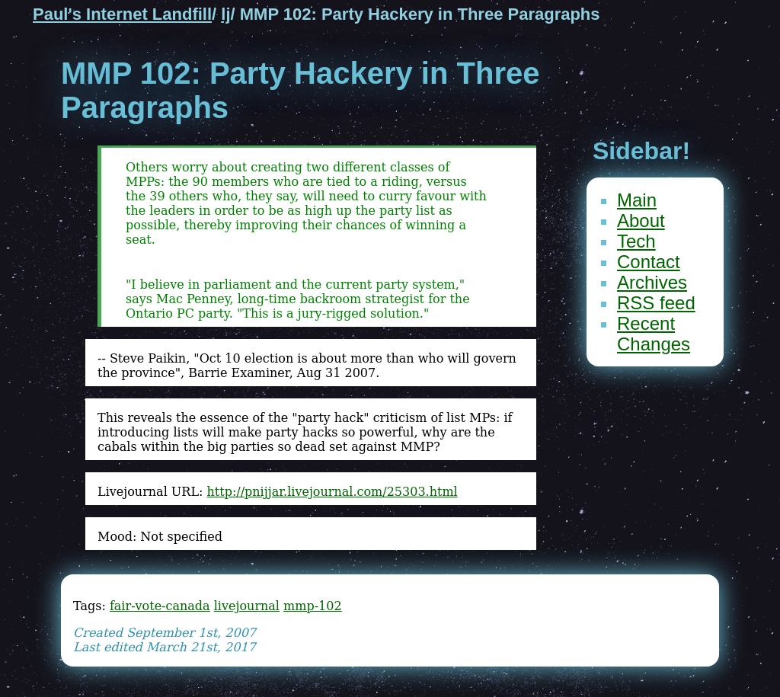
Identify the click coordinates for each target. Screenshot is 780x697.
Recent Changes (653, 333)
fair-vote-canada (160, 606)
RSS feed (656, 303)
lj (225, 14)
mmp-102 (312, 606)
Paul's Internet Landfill (122, 14)
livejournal (247, 606)
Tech (636, 241)
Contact (648, 261)
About (641, 220)
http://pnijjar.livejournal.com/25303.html (331, 491)
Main (637, 200)
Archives (652, 282)
